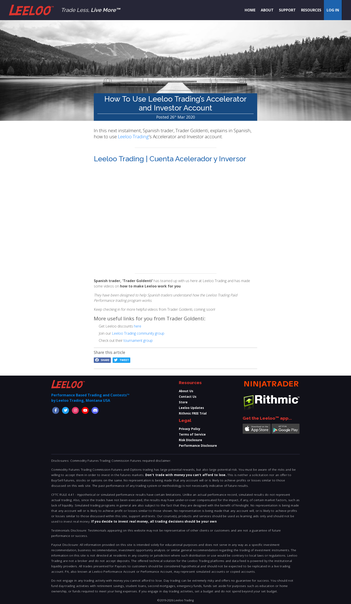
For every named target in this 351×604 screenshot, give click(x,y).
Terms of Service (192, 434)
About (267, 10)
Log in (333, 10)
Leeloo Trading (133, 136)
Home (250, 10)
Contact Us (187, 396)
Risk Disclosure (190, 440)
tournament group (138, 340)
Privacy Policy (189, 429)
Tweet (121, 360)
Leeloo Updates (191, 408)
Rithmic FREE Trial (193, 413)
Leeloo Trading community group (138, 333)
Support (287, 10)
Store (183, 402)
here (137, 326)
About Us (186, 391)
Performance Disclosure (198, 445)
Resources (311, 10)
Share (102, 360)
